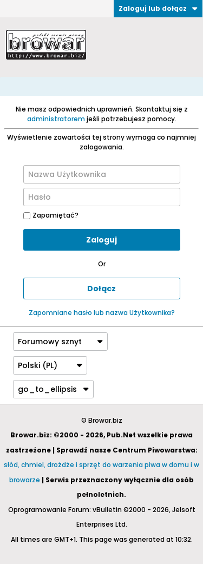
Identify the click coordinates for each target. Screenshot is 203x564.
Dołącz (101, 288)
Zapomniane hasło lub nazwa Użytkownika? (102, 312)
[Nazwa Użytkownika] (101, 174)
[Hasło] (101, 197)
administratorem (56, 118)
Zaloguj (101, 239)
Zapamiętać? (50, 215)
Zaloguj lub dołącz (158, 8)
